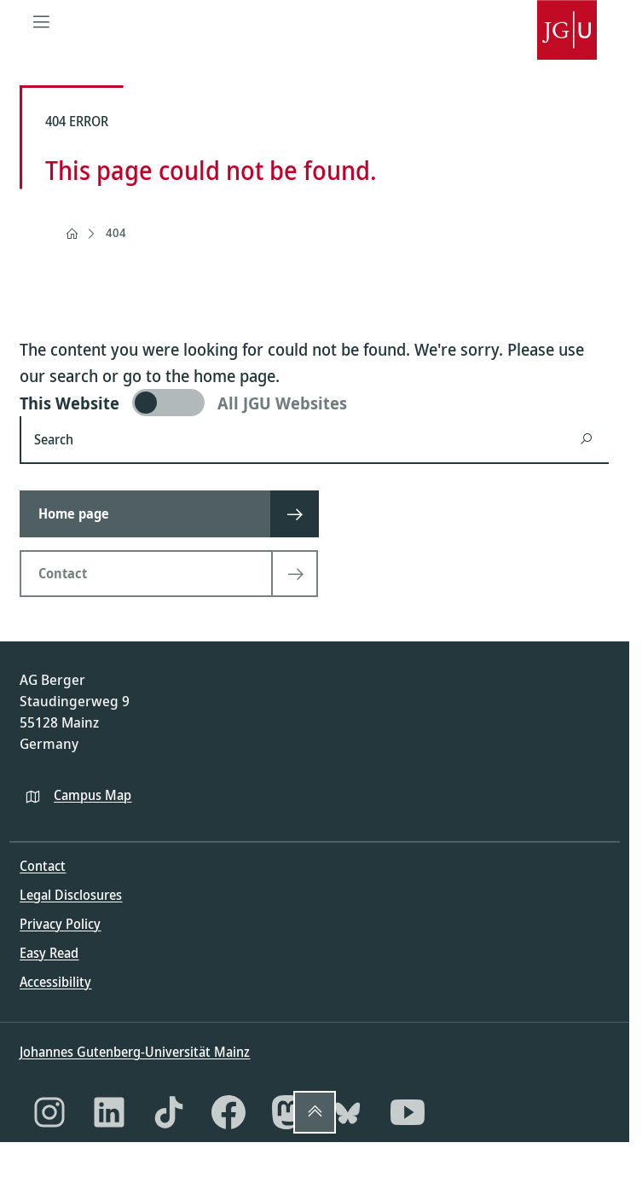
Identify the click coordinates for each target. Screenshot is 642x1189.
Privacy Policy (60, 923)
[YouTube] (407, 1112)
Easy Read (49, 952)
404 (116, 232)
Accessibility (55, 981)
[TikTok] (169, 1112)
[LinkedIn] (109, 1112)
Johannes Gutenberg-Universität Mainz (135, 1051)
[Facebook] (228, 1112)
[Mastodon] (288, 1112)
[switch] (314, 402)
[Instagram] (49, 1112)
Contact (43, 865)
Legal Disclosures (71, 894)
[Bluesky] (348, 1112)
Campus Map (92, 795)
